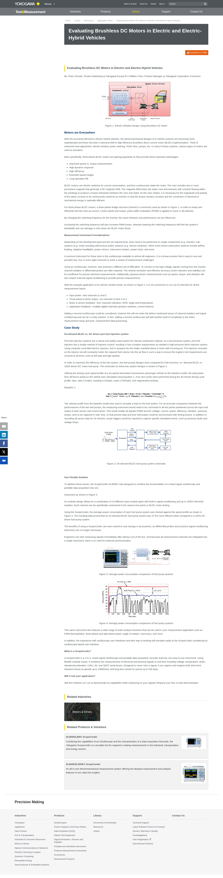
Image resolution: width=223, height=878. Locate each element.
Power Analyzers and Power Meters (70, 827)
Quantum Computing (24, 856)
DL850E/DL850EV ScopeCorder (83, 764)
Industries (75, 11)
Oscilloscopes (60, 822)
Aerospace (19, 822)
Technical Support (141, 822)
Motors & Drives (22, 843)
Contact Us (196, 11)
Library (136, 11)
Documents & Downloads (104, 822)
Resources (89, 20)
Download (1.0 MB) (196, 52)
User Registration (141, 839)
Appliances (20, 827)
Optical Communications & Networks (31, 848)
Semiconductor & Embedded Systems (32, 865)
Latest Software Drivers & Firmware (149, 827)
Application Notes (105, 20)
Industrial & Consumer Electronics (30, 839)
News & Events (130, 4)
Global (153, 4)
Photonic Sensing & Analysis (28, 852)
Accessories (59, 855)
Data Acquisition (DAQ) (64, 831)
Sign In (162, 4)
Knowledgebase (140, 835)
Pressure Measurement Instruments (70, 850)
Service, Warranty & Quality (145, 831)
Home (68, 20)
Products (105, 11)
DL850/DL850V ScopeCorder (81, 736)
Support (166, 11)
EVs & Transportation (24, 835)
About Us (144, 4)
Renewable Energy (23, 860)
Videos (96, 831)
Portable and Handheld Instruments (70, 846)
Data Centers (21, 831)
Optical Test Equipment (64, 835)
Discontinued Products (64, 859)
